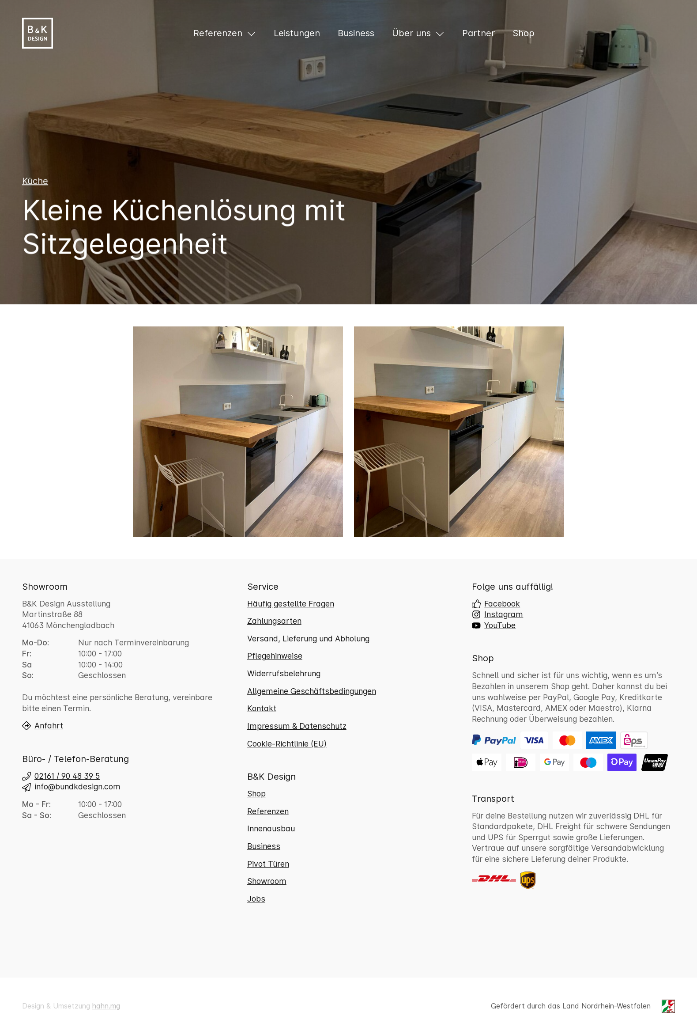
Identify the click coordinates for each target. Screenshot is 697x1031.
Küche (35, 181)
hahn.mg (106, 1005)
